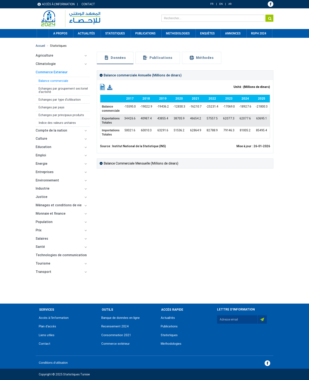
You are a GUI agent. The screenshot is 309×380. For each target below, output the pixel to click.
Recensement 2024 (115, 326)
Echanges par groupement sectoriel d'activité (63, 90)
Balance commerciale (53, 81)
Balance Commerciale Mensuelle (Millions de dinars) (141, 163)
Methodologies (171, 344)
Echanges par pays (51, 107)
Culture (41, 139)
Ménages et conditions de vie (59, 205)
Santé (40, 247)
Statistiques (58, 45)
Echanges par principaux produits (61, 115)
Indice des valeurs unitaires (57, 123)
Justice (41, 197)
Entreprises (45, 172)
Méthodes (205, 58)
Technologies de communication (61, 255)
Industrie (42, 188)
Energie (41, 164)
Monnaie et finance (50, 213)
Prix (38, 230)
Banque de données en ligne (120, 318)
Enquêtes (207, 33)
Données (118, 58)
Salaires (42, 239)
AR (230, 3)
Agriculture (44, 55)
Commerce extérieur (115, 344)
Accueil (43, 33)
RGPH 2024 (258, 33)
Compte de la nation (51, 130)
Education (43, 147)
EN (221, 3)
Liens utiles (46, 335)
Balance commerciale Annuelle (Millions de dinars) (143, 75)
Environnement (47, 180)
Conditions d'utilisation (53, 362)
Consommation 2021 (116, 335)
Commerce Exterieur (52, 72)
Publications (145, 33)
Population (44, 222)
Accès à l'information (58, 4)
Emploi (41, 155)
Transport (43, 272)
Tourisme (43, 263)
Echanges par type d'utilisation (60, 99)
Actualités (168, 318)
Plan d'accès (47, 326)
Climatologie (46, 64)
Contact (88, 4)
